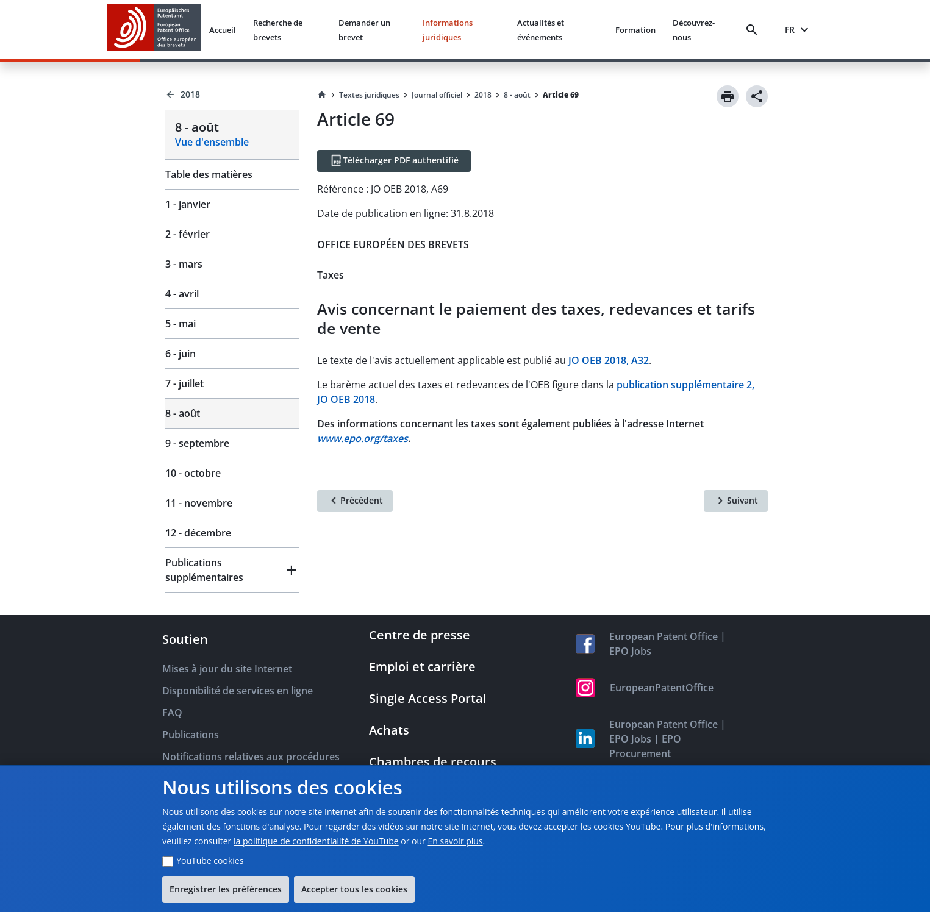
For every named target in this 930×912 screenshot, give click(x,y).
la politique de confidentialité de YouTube (316, 841)
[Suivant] (736, 501)
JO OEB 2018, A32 (608, 360)
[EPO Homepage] (154, 29)
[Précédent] (355, 501)
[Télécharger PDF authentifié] (394, 161)
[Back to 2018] (232, 94)
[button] (232, 570)
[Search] (754, 30)
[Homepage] (322, 95)
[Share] (757, 96)
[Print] (728, 96)
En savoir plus (454, 841)
